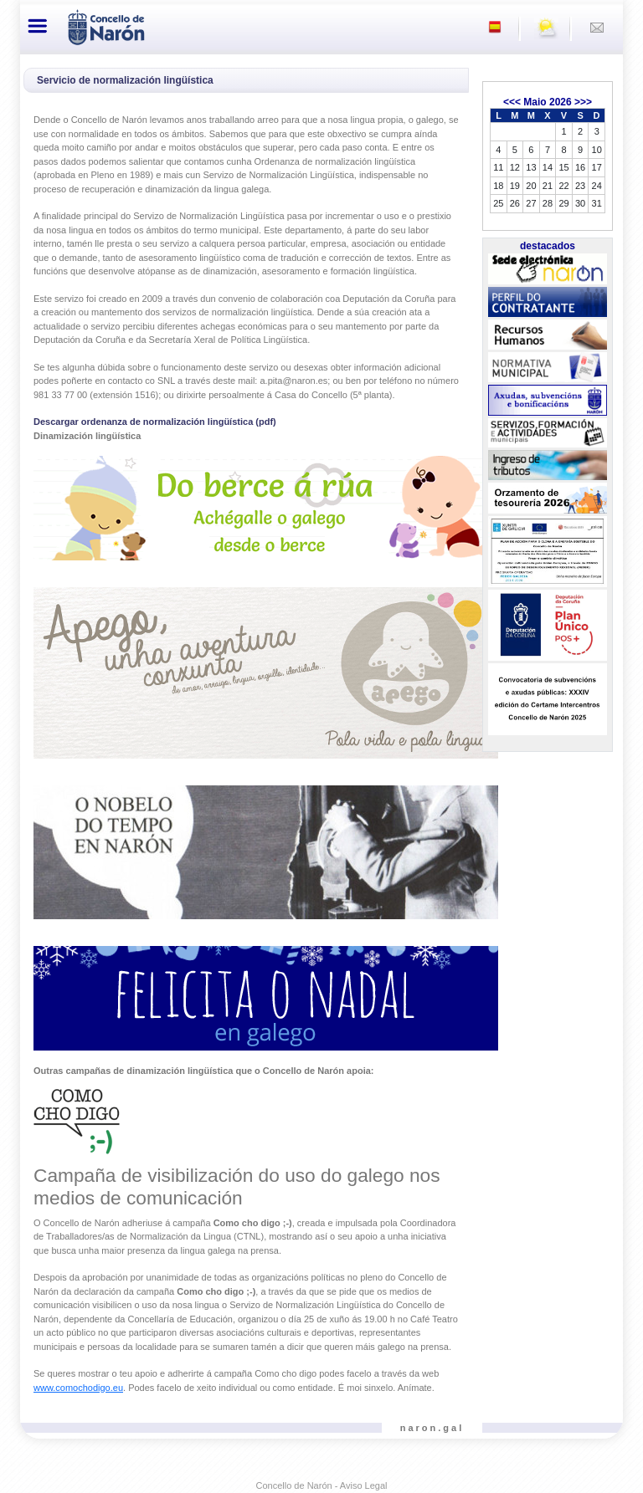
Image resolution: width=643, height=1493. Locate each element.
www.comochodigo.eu (78, 1388)
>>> (583, 102)
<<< (512, 102)
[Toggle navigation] (37, 26)
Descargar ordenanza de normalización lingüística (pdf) (154, 422)
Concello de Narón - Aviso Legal (322, 1485)
